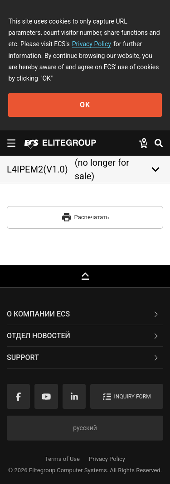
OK (85, 105)
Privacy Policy (91, 44)
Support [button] (83, 357)
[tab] (85, 314)
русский (85, 427)
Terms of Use (62, 458)
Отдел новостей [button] (83, 335)
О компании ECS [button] (83, 314)
